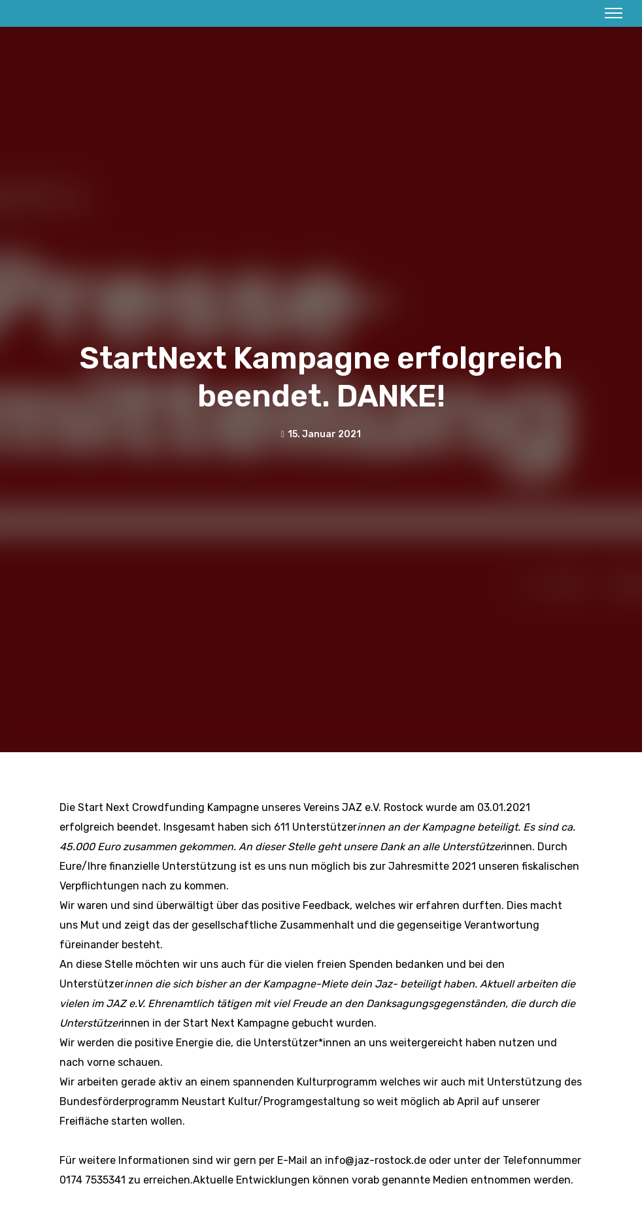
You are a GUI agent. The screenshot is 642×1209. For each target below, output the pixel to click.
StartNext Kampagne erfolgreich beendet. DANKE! (321, 377)
